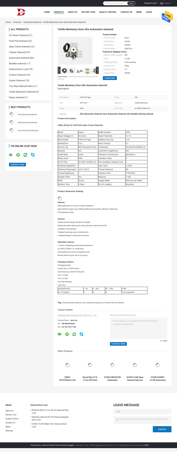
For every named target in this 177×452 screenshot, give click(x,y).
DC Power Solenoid (18, 35)
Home (47, 12)
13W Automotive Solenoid (27, 115)
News (139, 12)
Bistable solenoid (17, 63)
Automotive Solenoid (32, 22)
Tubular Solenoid (17, 52)
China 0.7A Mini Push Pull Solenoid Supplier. (58, 445)
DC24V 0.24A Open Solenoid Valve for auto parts (135, 378)
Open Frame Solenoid (19, 46)
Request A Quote (151, 3)
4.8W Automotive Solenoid (27, 123)
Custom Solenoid (17, 75)
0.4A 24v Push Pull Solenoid (28, 131)
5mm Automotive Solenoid (92, 303)
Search (131, 3)
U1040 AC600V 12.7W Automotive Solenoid (157, 378)
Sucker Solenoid (17, 80)
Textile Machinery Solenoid (22, 91)
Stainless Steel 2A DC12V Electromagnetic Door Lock (50, 418)
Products (59, 12)
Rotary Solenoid (16, 97)
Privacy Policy (36, 445)
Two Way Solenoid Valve (21, 86)
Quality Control (107, 12)
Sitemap (9, 431)
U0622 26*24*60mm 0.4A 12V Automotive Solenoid (67, 378)
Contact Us (126, 12)
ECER (146, 445)
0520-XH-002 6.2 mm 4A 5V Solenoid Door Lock (50, 411)
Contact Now (110, 78)
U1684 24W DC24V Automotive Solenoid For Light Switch (112, 378)
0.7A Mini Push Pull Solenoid (113, 303)
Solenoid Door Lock (18, 69)
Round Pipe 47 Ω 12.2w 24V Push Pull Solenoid (90, 378)
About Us (72, 12)
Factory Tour (88, 12)
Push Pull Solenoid (18, 41)
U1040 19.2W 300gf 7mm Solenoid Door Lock (49, 425)
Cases (149, 12)
